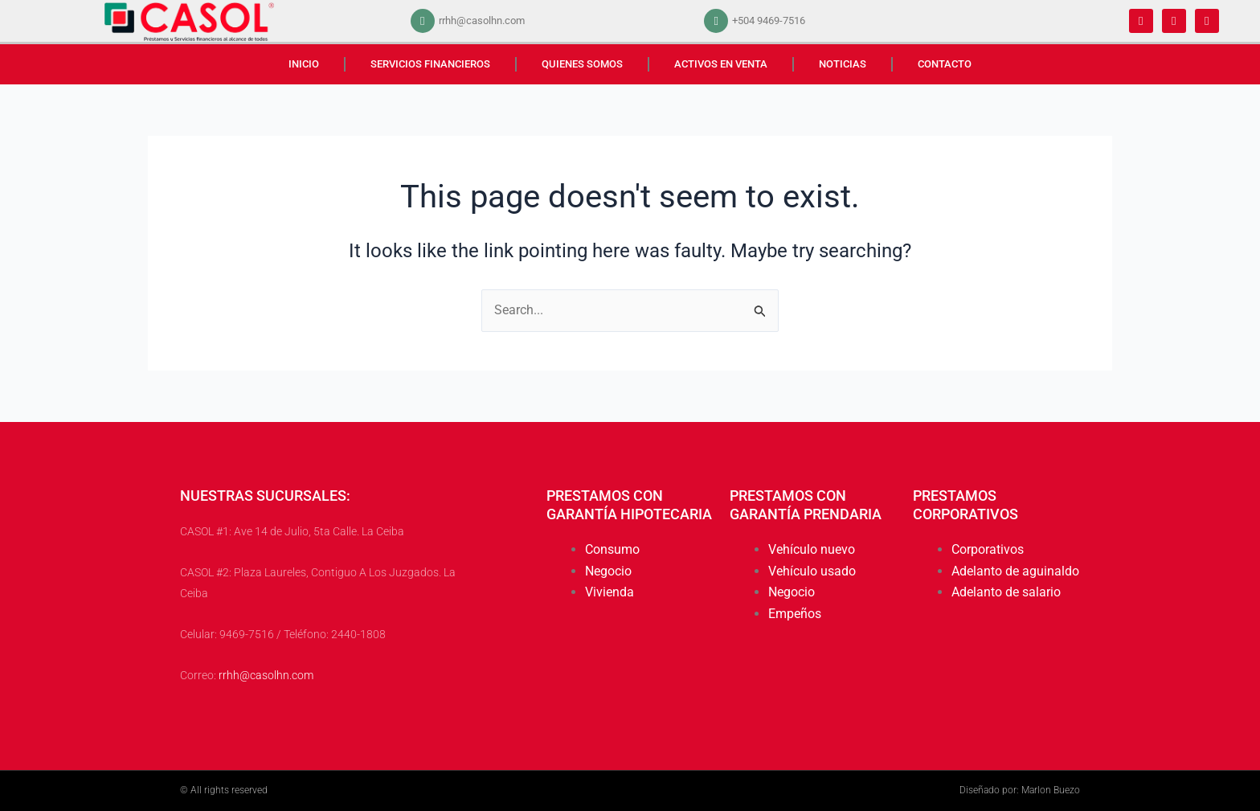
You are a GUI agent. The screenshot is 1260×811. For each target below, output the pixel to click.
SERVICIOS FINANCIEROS (430, 64)
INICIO (303, 64)
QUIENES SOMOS (582, 64)
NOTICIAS (842, 64)
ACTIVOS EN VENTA (720, 64)
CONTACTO (945, 64)
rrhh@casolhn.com (266, 675)
